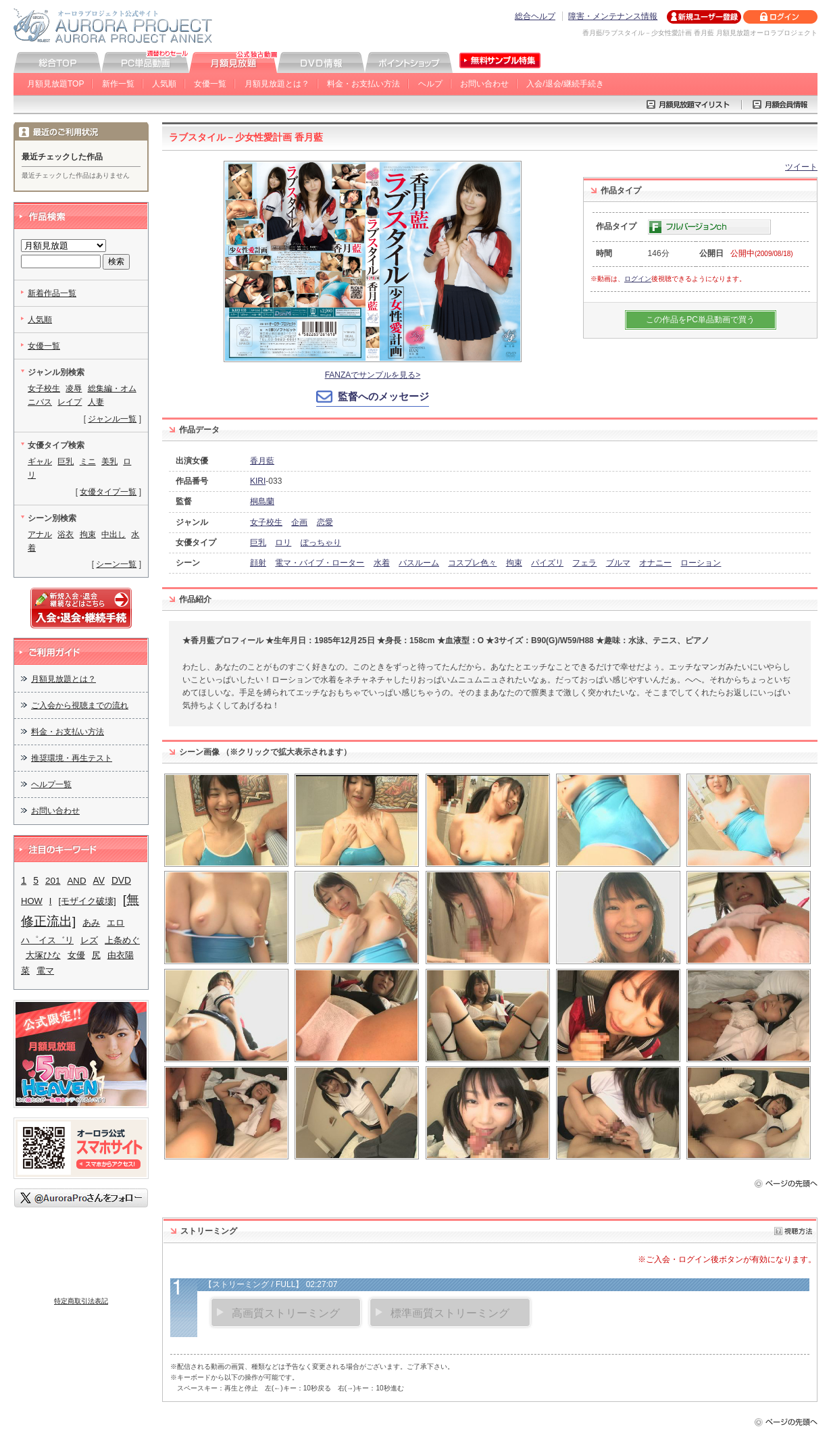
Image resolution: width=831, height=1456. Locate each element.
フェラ (584, 563)
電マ (45, 970)
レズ (89, 940)
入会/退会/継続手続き (565, 84)
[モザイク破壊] (87, 901)
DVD (121, 881)
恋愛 (325, 522)
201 (52, 881)
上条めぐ (122, 940)
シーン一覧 (116, 564)
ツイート (801, 167)
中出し (113, 534)
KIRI (258, 481)
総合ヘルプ (535, 16)
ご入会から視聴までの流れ (79, 705)
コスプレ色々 (472, 563)
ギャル (40, 461)
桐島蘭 (262, 501)
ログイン (637, 278)
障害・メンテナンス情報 (612, 16)
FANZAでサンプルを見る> (373, 375)
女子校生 (266, 522)
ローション (700, 563)
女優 (76, 955)
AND (76, 881)
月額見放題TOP (55, 84)
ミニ (88, 461)
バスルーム (419, 563)
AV (99, 881)
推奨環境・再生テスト (71, 758)
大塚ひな (43, 955)
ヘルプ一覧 (51, 784)
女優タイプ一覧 (108, 492)
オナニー (655, 563)
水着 (382, 563)
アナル (40, 534)
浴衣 (65, 534)
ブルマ (618, 563)
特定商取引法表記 (81, 1301)
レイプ (69, 402)
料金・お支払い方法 (363, 84)
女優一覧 (210, 84)
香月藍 (262, 461)
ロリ (283, 542)
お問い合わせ (484, 84)
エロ (115, 923)
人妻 (96, 402)
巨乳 (258, 542)
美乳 (109, 461)
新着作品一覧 (52, 293)
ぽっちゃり (321, 542)
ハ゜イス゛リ (47, 940)
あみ (91, 923)
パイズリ (547, 563)
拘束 (514, 563)
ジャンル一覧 (112, 419)
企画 (299, 522)
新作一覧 (118, 84)
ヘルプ (430, 84)
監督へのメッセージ (383, 396)
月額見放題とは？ (277, 84)
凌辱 (74, 388)
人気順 (164, 84)
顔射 (258, 563)
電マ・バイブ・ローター (319, 563)
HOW (32, 901)
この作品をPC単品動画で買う (700, 319)
